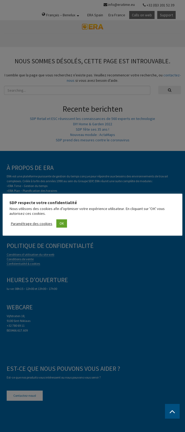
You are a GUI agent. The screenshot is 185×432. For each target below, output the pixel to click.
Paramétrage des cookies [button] (31, 223)
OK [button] (62, 223)
